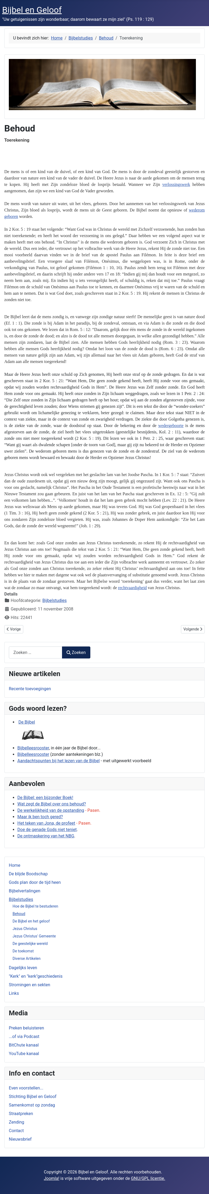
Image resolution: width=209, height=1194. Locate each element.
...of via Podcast (24, 1036)
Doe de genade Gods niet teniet (47, 829)
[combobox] (35, 652)
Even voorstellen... (26, 1088)
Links (14, 993)
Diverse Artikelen (27, 958)
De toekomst (23, 951)
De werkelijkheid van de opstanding (50, 810)
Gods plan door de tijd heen (35, 882)
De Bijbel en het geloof (31, 921)
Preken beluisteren (26, 1028)
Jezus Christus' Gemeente (34, 936)
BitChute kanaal (24, 1045)
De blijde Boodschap (28, 873)
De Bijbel (26, 722)
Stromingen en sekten (29, 984)
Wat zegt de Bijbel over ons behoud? (51, 803)
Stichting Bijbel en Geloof (32, 1096)
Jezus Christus (25, 929)
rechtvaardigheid (132, 587)
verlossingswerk (176, 184)
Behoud (19, 914)
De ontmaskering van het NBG (45, 835)
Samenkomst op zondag (32, 1105)
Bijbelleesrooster (33, 747)
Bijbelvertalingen (24, 890)
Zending (16, 1122)
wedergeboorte (171, 425)
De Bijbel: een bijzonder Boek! (45, 797)
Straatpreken (21, 1113)
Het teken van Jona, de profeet (46, 823)
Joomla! (51, 1178)
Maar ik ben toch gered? (40, 816)
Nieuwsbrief (20, 1139)
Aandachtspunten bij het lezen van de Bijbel (58, 760)
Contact (16, 1130)
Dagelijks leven (23, 967)
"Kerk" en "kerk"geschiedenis (36, 976)
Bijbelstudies (21, 899)
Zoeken (76, 652)
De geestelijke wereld (30, 943)
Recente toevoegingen (30, 688)
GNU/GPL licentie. (148, 1178)
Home (14, 865)
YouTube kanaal (24, 1053)
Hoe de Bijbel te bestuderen (35, 906)
